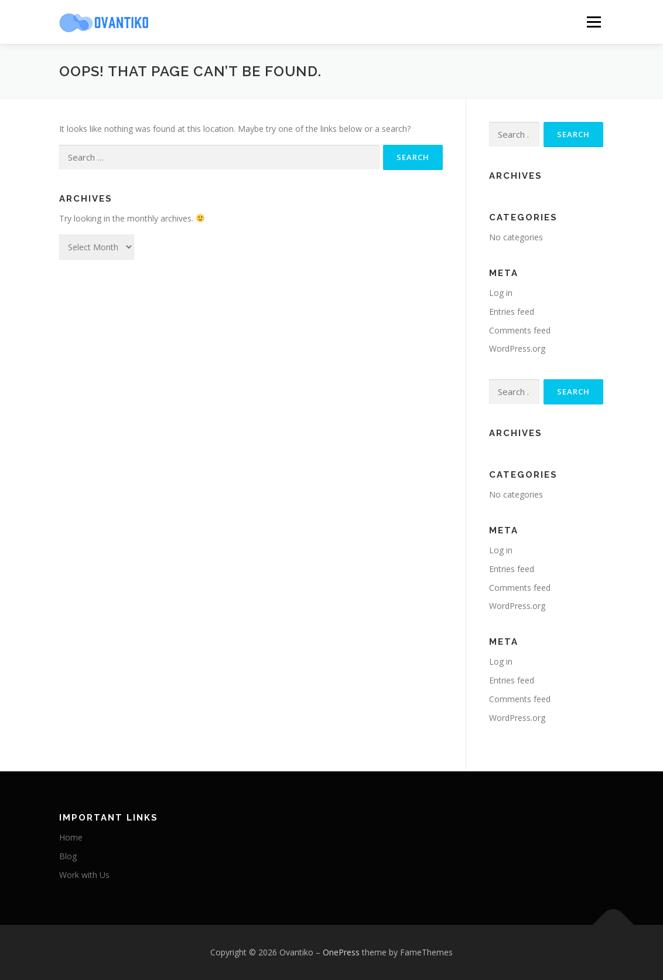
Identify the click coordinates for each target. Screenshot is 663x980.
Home (71, 837)
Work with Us (84, 874)
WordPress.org (517, 348)
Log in (500, 292)
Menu (593, 22)
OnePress (341, 952)
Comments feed (520, 330)
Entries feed (511, 311)
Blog (68, 856)
